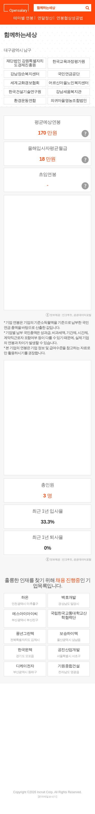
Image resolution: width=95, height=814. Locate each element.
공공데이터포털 (82, 315)
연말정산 (45, 18)
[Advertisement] (47, 736)
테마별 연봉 (23, 18)
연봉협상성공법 (69, 18)
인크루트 (67, 315)
